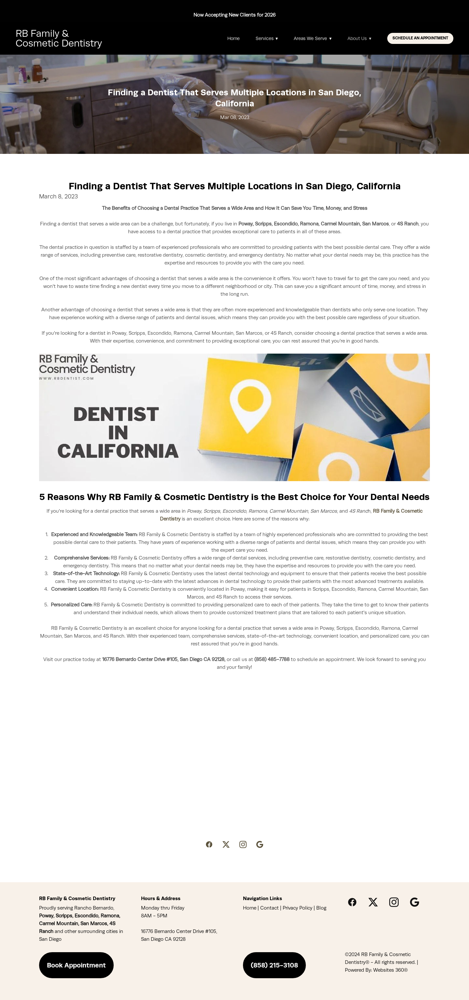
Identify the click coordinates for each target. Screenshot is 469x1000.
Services (267, 38)
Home (233, 38)
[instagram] (243, 844)
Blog (321, 908)
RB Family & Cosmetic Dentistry (59, 38)
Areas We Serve (313, 38)
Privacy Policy (297, 908)
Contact (269, 908)
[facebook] (209, 844)
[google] (260, 844)
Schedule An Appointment (420, 38)
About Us (359, 38)
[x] (226, 844)
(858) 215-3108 (274, 965)
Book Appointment (76, 965)
